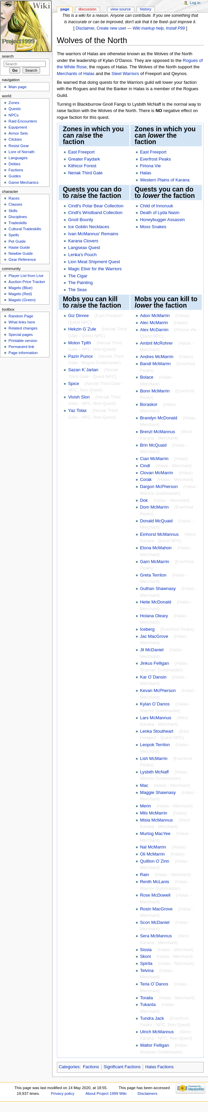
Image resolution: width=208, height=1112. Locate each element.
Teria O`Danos (154, 983)
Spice (73, 383)
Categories (69, 1067)
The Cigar (77, 275)
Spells (13, 235)
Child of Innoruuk (156, 205)
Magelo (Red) (20, 294)
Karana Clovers (83, 240)
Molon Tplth (79, 342)
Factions (91, 1067)
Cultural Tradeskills (24, 229)
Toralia (146, 997)
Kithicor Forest (82, 165)
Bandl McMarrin (155, 363)
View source (120, 9)
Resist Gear (18, 146)
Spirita (146, 963)
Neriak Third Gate (85, 172)
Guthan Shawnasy (158, 588)
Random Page (20, 316)
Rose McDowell (155, 895)
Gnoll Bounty (80, 219)
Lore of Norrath (21, 152)
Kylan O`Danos (155, 703)
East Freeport (81, 151)
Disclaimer (85, 28)
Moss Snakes (153, 226)
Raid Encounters (22, 121)
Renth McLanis (154, 881)
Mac (144, 785)
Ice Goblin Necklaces (88, 226)
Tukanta (148, 1004)
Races (13, 198)
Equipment (17, 127)
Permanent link (21, 347)
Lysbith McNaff (154, 771)
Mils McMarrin (153, 812)
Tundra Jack (152, 1018)
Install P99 (175, 28)
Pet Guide (17, 241)
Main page (17, 87)
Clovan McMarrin (156, 472)
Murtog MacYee (155, 833)
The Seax (77, 289)
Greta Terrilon (153, 575)
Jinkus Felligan (154, 663)
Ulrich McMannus (157, 1031)
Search (8, 56)
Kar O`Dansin (153, 677)
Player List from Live (25, 276)
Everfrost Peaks (155, 159)
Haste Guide (19, 247)
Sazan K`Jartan (83, 369)
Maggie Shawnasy (158, 792)
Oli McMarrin (152, 854)
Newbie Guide (20, 253)
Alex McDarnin (154, 329)
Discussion (87, 9)
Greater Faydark (84, 159)
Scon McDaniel (154, 922)
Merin (145, 805)
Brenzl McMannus (157, 431)
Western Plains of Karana (164, 179)
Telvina (146, 970)
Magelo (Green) (21, 300)
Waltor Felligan (154, 1045)
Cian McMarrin (154, 458)
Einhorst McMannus (159, 534)
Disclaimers (148, 1093)
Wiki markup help (148, 28)
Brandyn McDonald (158, 417)
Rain (144, 874)
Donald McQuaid (156, 520)
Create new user (111, 28)
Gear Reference (22, 259)
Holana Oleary (154, 615)
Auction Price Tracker (26, 282)
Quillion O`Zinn (154, 861)
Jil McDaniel (152, 649)
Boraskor (149, 404)
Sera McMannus (156, 935)
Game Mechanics (23, 182)
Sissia (146, 949)
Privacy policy (62, 1093)
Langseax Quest (84, 247)
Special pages (20, 335)
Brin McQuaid (153, 445)
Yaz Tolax (77, 410)
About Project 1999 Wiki (106, 1093)
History (145, 9)
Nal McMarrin (153, 846)
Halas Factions (159, 1067)
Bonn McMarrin (155, 390)
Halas (145, 172)
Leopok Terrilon (155, 744)
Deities (14, 164)
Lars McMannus (155, 717)
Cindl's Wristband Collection (95, 212)
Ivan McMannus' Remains (93, 233)
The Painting (80, 282)
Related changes (22, 328)
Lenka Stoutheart (156, 731)
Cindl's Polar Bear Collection (95, 205)
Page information (23, 353)
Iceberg (147, 629)
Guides (14, 176)
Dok (144, 500)
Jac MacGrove (154, 636)
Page (64, 9)
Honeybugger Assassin (162, 219)
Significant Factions (122, 1067)
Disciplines (17, 217)
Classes (15, 204)
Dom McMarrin (154, 507)
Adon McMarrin (155, 315)
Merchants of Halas (76, 73)
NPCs (13, 115)
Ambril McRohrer (156, 343)
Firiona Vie (150, 165)
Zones (13, 103)
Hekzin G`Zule (82, 329)
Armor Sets (18, 133)
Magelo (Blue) (20, 288)
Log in (195, 3)
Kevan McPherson (158, 690)
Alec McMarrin (154, 322)
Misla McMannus (156, 820)
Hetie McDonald (155, 601)
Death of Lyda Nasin (159, 212)
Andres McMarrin (156, 356)
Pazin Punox (80, 356)
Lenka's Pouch (82, 254)
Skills (13, 211)
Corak (146, 479)
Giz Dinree (78, 315)
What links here (21, 322)
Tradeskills (17, 223)
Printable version (22, 341)
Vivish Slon (79, 396)
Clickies (15, 139)
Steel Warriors (125, 73)
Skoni (145, 956)
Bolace (146, 377)
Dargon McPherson (159, 486)
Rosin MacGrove (156, 908)
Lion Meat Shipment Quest (94, 261)
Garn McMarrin (154, 561)
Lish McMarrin (154, 758)
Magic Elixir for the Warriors (95, 268)
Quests (14, 109)
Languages (18, 158)
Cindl (145, 465)
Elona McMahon (156, 547)
